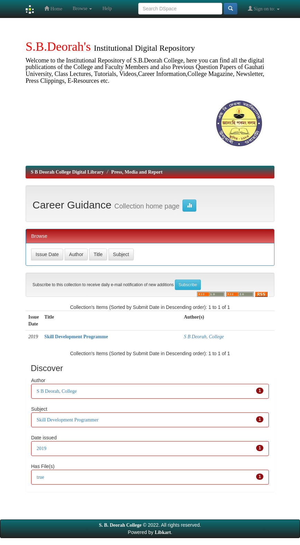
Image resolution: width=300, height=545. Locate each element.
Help (107, 8)
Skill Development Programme (76, 336)
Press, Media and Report (136, 172)
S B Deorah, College (204, 336)
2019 (41, 448)
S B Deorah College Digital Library (67, 172)
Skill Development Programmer (68, 419)
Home (53, 8)
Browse (82, 8)
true (40, 477)
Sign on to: (264, 8)
